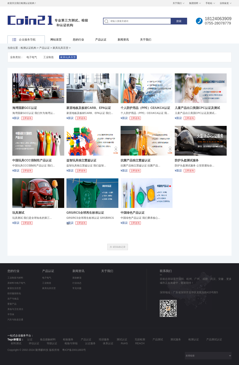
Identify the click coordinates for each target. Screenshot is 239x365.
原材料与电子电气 (16, 283)
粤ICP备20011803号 (74, 349)
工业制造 (48, 57)
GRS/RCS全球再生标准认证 (85, 212)
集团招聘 (193, 3)
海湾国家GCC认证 (24, 107)
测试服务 (175, 339)
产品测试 (158, 339)
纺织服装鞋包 (14, 293)
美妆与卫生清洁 (15, 309)
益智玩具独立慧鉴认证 (81, 160)
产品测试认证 (214, 339)
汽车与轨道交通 (15, 319)
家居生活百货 (14, 288)
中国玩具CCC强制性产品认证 (32, 160)
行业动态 (76, 283)
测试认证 (122, 339)
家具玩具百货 (60, 47)
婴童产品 (11, 304)
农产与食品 (13, 298)
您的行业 (78, 39)
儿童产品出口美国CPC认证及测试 (197, 107)
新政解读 (76, 277)
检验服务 (68, 339)
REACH (140, 343)
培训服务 (104, 339)
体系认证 (108, 343)
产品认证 (100, 39)
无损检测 (140, 339)
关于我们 (177, 3)
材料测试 (16, 343)
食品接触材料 (48, 339)
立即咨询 (26, 118)
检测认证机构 (28, 47)
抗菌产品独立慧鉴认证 (135, 160)
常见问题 (76, 288)
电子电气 (32, 57)
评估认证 (34, 343)
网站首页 (56, 39)
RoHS (124, 343)
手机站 (209, 3)
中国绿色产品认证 (133, 212)
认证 (29, 339)
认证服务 (90, 343)
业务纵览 (224, 3)
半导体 (10, 314)
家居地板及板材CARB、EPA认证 (88, 107)
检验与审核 (71, 343)
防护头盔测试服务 (187, 160)
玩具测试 (18, 212)
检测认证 (193, 339)
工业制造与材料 (15, 277)
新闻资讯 (123, 39)
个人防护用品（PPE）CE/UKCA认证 (145, 107)
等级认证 (52, 343)
